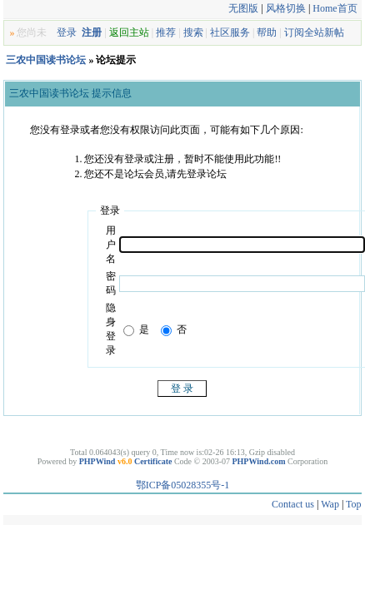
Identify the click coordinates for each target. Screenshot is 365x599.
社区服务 (230, 32)
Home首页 (334, 8)
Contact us (293, 504)
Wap (330, 504)
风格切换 (286, 8)
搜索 (193, 32)
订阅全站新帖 (314, 32)
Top (354, 504)
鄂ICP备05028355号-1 (183, 485)
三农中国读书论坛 (46, 60)
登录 (67, 32)
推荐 (166, 32)
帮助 (267, 32)
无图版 (243, 8)
